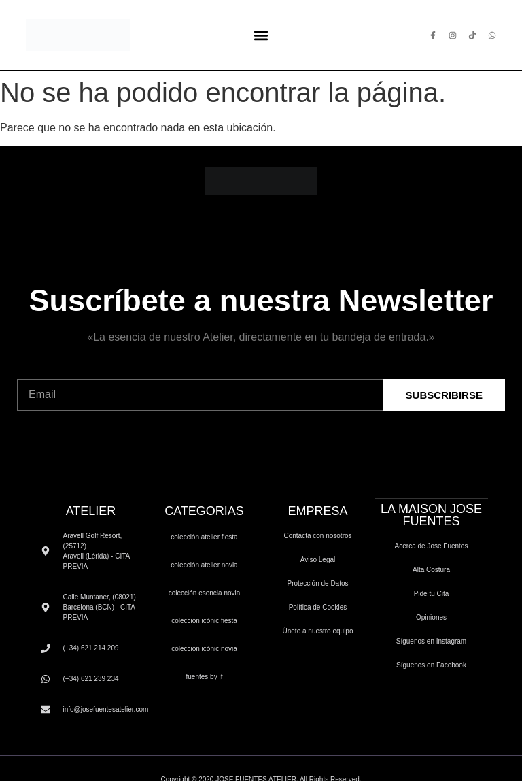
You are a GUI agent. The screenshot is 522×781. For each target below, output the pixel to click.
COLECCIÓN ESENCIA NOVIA (205, 593)
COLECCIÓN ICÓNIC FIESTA (204, 621)
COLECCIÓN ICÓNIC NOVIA (204, 648)
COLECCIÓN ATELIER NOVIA (204, 565)
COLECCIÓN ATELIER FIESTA (204, 537)
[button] (260, 35)
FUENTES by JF (204, 676)
